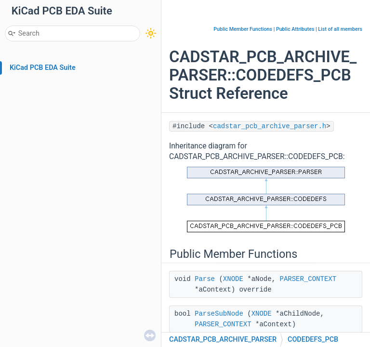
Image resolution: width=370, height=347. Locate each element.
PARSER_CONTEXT (307, 279)
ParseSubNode (219, 314)
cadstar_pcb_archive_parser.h (269, 126)
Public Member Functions (242, 29)
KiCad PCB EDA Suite (43, 68)
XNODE (233, 279)
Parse (205, 279)
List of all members (340, 29)
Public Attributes (295, 29)
